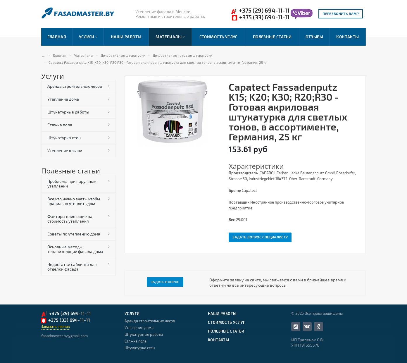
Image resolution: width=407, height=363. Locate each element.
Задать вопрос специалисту (260, 237)
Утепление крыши (64, 150)
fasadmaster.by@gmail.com (64, 335)
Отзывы (314, 36)
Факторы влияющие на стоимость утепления (69, 218)
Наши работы (126, 36)
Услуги (88, 36)
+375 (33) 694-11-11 (260, 17)
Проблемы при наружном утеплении (71, 183)
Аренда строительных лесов (74, 86)
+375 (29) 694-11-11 (260, 10)
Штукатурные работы (68, 111)
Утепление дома (63, 99)
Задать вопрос (165, 282)
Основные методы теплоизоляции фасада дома (75, 249)
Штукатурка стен (64, 137)
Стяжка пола (59, 124)
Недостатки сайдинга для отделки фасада (72, 266)
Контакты (347, 36)
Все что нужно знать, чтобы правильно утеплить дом (73, 201)
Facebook (296, 326)
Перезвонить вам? (341, 13)
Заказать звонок (55, 326)
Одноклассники (318, 326)
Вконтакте (307, 326)
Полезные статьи (272, 36)
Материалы (170, 36)
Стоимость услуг (218, 36)
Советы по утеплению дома (73, 233)
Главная (56, 36)
